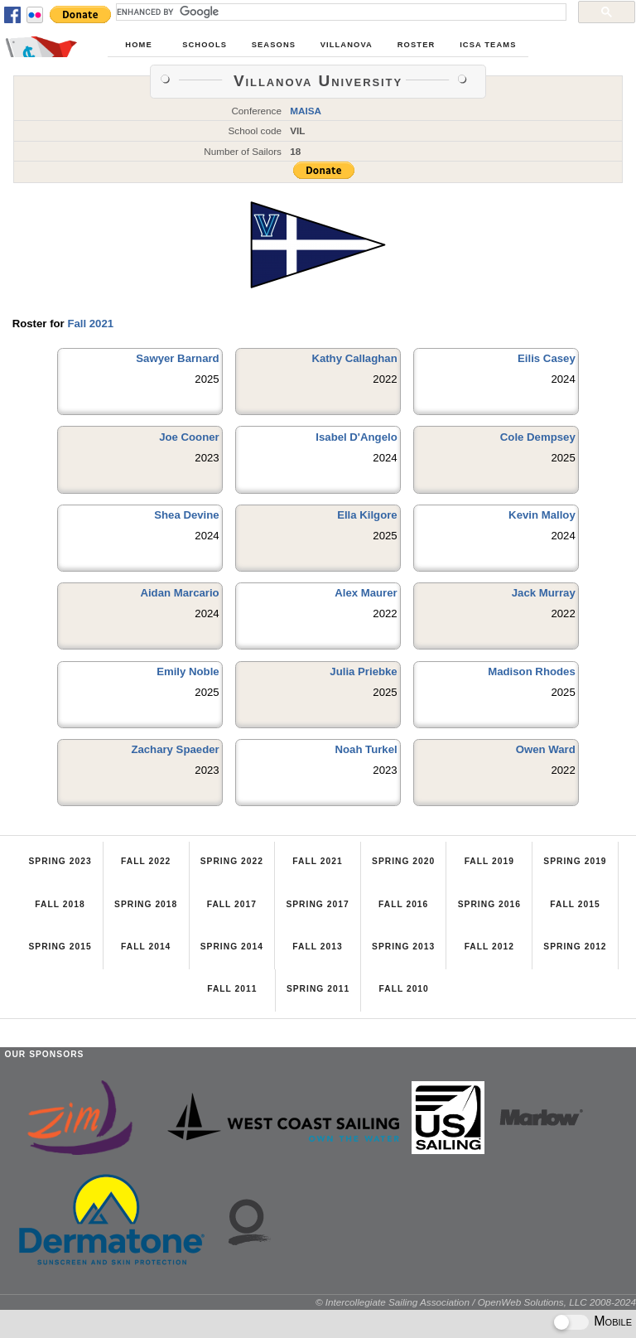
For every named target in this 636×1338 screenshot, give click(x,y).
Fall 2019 (489, 861)
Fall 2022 (146, 861)
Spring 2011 (318, 988)
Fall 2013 (317, 946)
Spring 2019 (574, 861)
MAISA (305, 110)
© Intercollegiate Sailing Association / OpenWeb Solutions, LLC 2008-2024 (476, 1302)
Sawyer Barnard (177, 358)
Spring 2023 (59, 861)
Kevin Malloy (542, 515)
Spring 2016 (489, 904)
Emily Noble (188, 671)
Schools (204, 45)
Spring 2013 (403, 946)
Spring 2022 (231, 861)
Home (138, 45)
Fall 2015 (575, 904)
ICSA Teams (488, 45)
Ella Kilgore (367, 515)
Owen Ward (546, 749)
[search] (339, 11)
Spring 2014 (231, 946)
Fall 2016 (403, 904)
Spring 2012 (574, 946)
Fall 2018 (59, 904)
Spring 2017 (317, 904)
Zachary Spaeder (175, 749)
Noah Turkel (366, 749)
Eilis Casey (547, 358)
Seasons (274, 45)
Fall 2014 (146, 946)
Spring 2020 (403, 861)
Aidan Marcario (179, 593)
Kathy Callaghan (354, 358)
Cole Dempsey (538, 437)
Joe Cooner (189, 437)
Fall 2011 (232, 988)
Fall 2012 (489, 946)
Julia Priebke (363, 671)
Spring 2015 (59, 946)
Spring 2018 (145, 904)
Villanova (346, 45)
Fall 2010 (403, 988)
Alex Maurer (366, 593)
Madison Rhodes (532, 671)
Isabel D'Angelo (356, 437)
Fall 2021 (90, 323)
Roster (417, 45)
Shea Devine (186, 515)
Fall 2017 (232, 904)
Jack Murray (544, 593)
